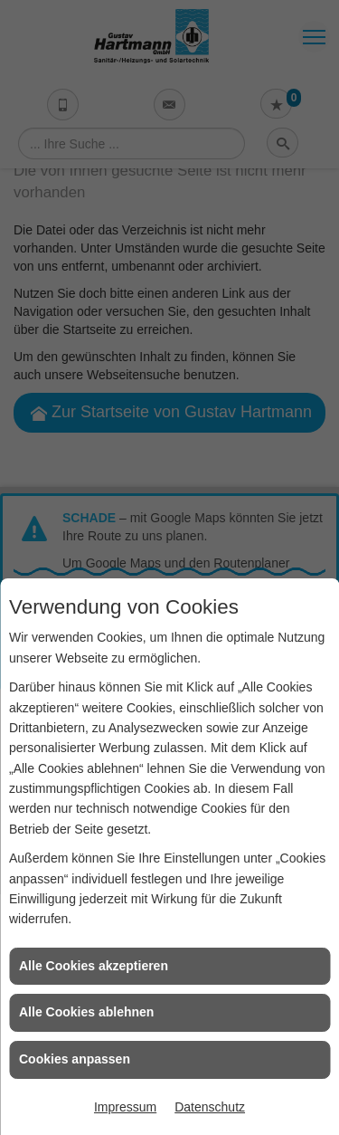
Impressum (125, 1107)
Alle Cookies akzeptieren (93, 966)
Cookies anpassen (74, 1059)
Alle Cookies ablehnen (86, 1012)
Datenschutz (209, 1107)
